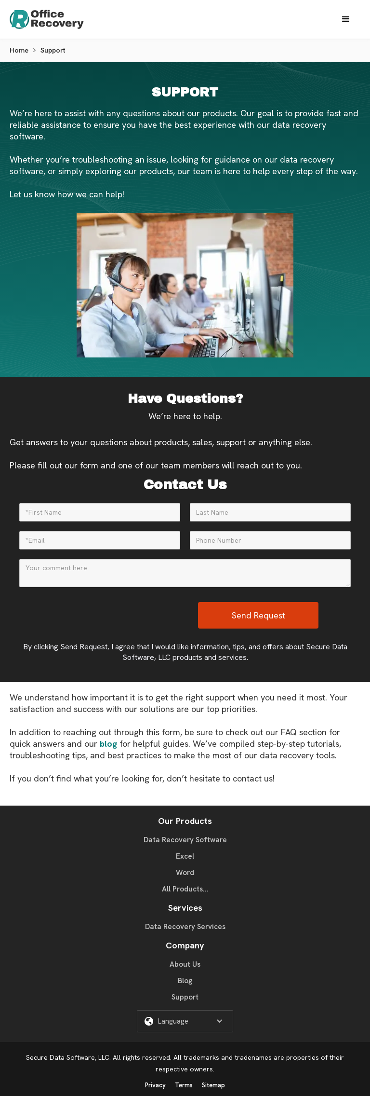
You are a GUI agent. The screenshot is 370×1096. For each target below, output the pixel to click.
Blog (185, 981)
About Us (185, 964)
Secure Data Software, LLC (67, 1057)
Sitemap (213, 1085)
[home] (56, 19)
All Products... (185, 889)
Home (19, 50)
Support (185, 997)
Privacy (155, 1085)
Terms (184, 1085)
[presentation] (125, 616)
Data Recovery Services (185, 927)
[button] (345, 19)
